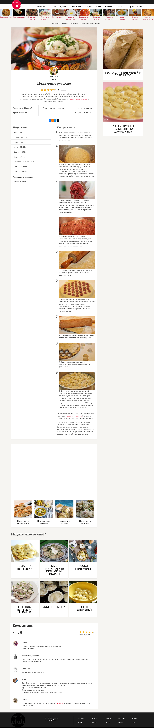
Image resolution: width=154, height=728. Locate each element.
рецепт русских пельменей (78, 99)
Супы (139, 6)
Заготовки (76, 6)
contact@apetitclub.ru (51, 720)
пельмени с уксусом (74, 416)
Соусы (131, 6)
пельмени (59, 703)
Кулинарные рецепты (18, 720)
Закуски (89, 6)
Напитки (109, 6)
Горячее (52, 6)
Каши (98, 6)
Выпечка (41, 6)
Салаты (120, 6)
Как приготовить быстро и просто (16, 4)
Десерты (64, 6)
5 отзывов (53, 89)
